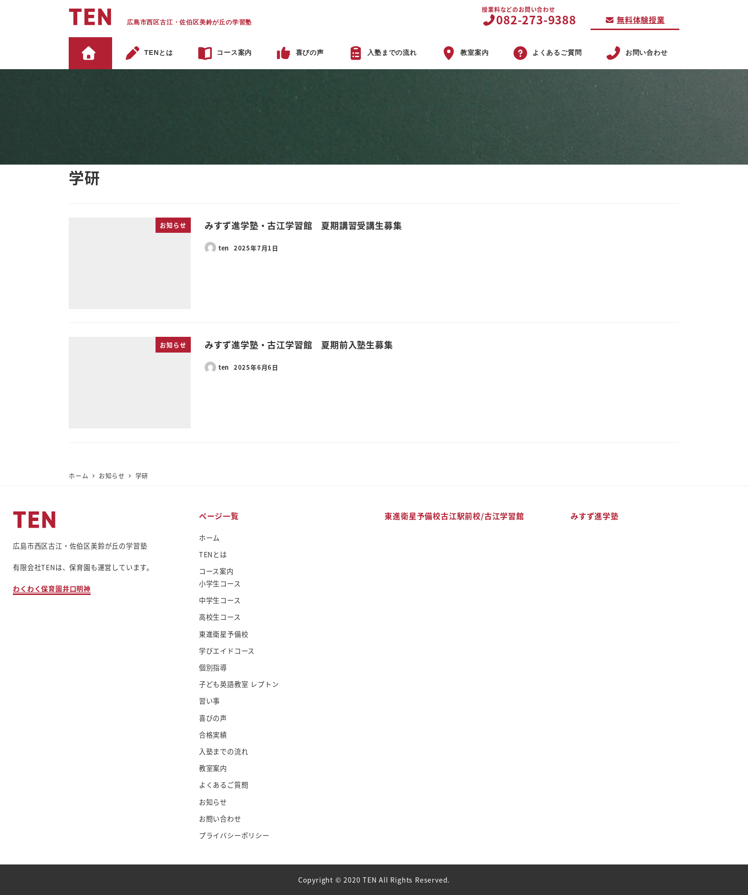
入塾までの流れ (224, 751)
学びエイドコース (227, 651)
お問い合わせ (220, 818)
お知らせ (213, 802)
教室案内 (213, 768)
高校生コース (220, 617)
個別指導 (213, 667)
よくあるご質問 (224, 785)
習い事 (209, 701)
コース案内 (216, 571)
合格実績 (213, 734)
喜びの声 (213, 718)
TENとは (213, 554)
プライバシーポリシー (234, 835)
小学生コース (220, 583)
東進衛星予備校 (224, 634)
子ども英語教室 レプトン (239, 684)
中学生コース (220, 600)
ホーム (209, 537)
